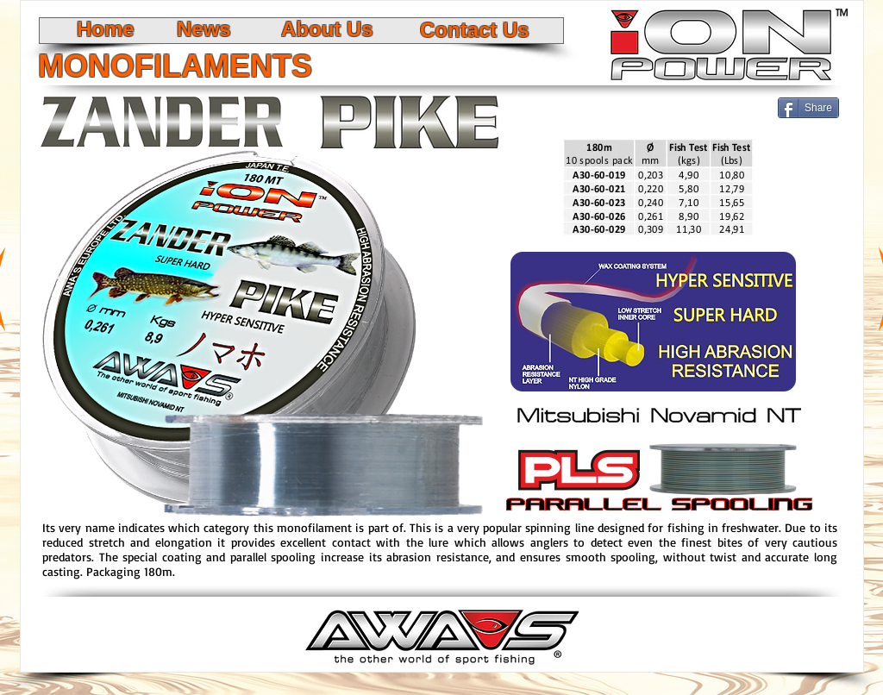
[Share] (808, 107)
